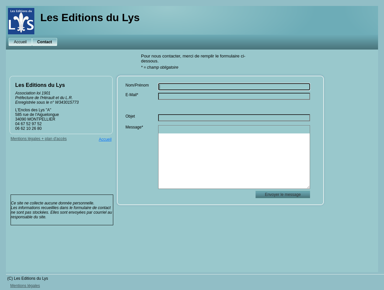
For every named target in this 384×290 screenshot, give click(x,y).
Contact (44, 42)
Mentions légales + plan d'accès (39, 138)
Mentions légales (25, 285)
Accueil (20, 42)
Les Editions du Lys (90, 17)
